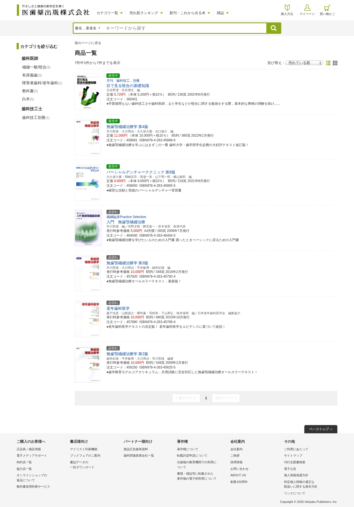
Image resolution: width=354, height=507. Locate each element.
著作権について (187, 449)
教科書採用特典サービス (33, 486)
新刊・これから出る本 (187, 13)
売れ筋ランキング (143, 13)
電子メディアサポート (32, 455)
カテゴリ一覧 (107, 13)
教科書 (30, 91)
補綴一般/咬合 (36, 67)
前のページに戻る (88, 43)
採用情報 (236, 462)
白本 (28, 99)
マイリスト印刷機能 (83, 449)
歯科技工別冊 (36, 117)
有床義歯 (32, 75)
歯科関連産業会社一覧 (139, 455)
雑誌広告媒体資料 (136, 449)
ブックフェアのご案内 (85, 455)
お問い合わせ (239, 468)
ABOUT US (238, 475)
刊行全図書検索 (294, 462)
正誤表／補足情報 (29, 449)
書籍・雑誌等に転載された (202, 476)
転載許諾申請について (192, 455)
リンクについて (294, 493)
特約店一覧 (24, 462)
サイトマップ (293, 455)
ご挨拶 (235, 455)
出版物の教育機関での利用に (202, 465)
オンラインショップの (42, 478)
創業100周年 (239, 481)
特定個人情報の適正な (309, 484)
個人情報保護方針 (296, 475)
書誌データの (95, 465)
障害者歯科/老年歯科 (42, 83)
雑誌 (220, 13)
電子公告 (290, 468)
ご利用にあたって (296, 449)
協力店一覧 (24, 468)
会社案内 (236, 449)
